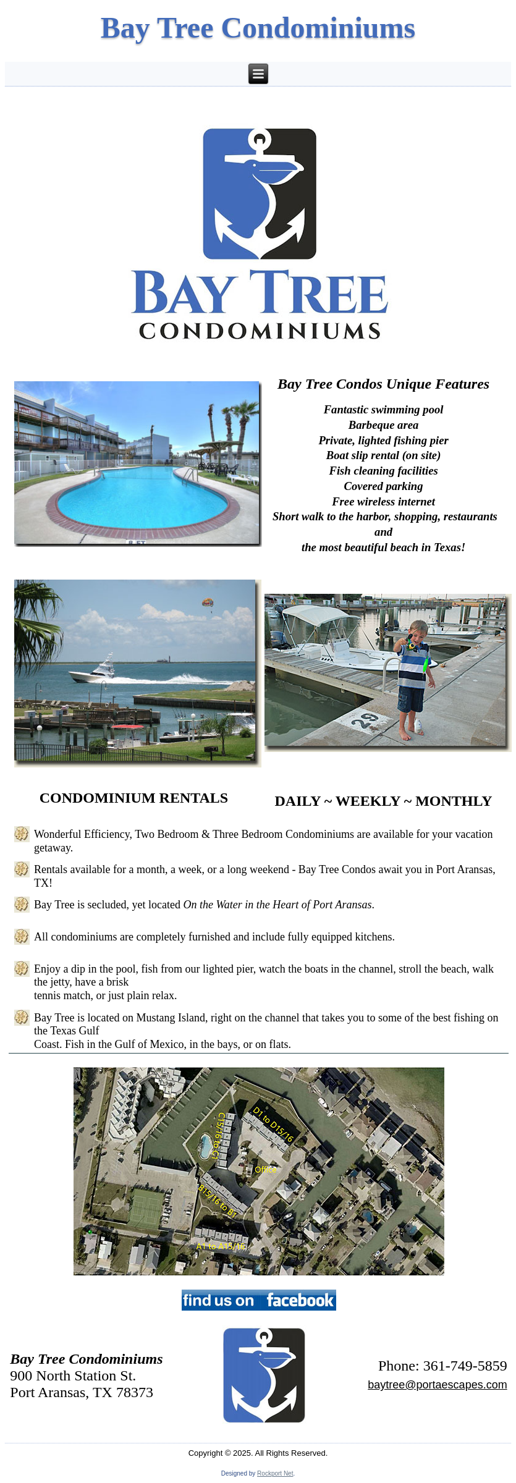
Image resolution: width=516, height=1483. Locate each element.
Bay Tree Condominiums (258, 27)
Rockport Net (275, 1473)
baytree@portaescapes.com (437, 1385)
